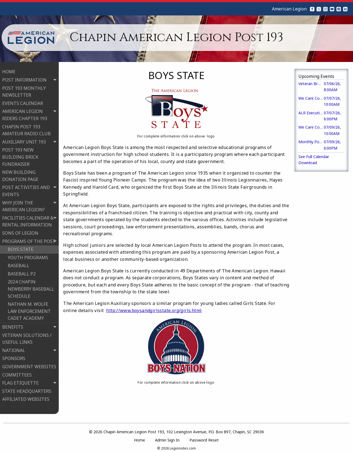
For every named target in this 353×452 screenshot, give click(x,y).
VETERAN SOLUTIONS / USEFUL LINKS (27, 337)
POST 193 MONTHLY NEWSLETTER (24, 90)
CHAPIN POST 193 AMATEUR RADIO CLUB (26, 128)
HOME (8, 70)
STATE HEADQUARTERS (26, 389)
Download (307, 162)
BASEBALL (18, 264)
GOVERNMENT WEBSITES (29, 365)
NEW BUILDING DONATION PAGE (20, 174)
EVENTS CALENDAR (22, 102)
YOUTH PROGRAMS (28, 256)
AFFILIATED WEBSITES (25, 398)
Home (139, 437)
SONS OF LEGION (20, 231)
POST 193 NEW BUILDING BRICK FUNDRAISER (20, 155)
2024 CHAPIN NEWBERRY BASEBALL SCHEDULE (31, 287)
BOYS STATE (20, 248)
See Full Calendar (313, 156)
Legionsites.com (183, 445)
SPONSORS (13, 357)
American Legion (289, 9)
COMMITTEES (17, 373)
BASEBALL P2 (22, 272)
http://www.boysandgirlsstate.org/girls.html (154, 310)
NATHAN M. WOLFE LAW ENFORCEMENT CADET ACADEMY (29, 309)
